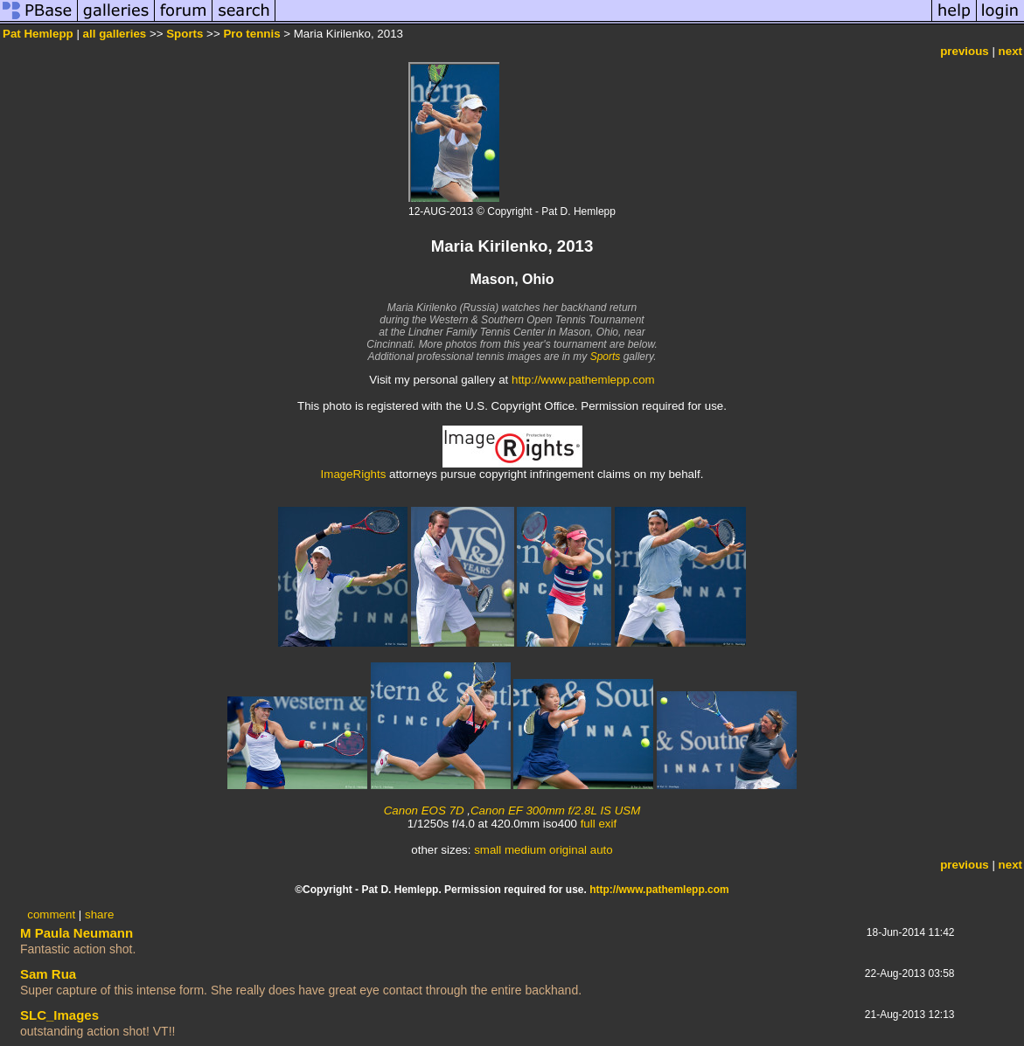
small (487, 849)
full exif (598, 823)
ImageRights (354, 474)
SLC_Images (59, 1015)
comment (51, 914)
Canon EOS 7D (424, 810)
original (568, 849)
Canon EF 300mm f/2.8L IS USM (555, 810)
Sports (184, 33)
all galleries (115, 33)
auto (601, 849)
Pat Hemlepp (38, 33)
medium (525, 849)
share (99, 914)
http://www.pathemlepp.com (583, 379)
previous (964, 51)
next (1010, 51)
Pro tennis (251, 33)
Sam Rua (48, 973)
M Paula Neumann (76, 932)
